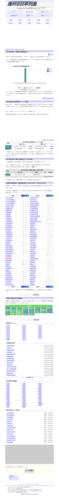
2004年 (43, 310)
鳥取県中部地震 (10, 345)
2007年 (25, 310)
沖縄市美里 (32, 231)
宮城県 (20, 19)
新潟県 (8, 405)
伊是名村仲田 (9, 229)
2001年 (13, 312)
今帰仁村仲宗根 (9, 223)
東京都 (47, 19)
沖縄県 (11, 49)
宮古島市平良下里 (34, 210)
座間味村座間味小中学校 (35, 221)
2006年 (31, 310)
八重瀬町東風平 (9, 234)
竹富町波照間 (33, 253)
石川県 (24, 383)
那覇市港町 (32, 281)
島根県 (24, 406)
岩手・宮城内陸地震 (11, 368)
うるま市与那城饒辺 (10, 203)
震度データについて (14, 477)
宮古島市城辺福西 (34, 208)
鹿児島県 (40, 403)
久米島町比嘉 (9, 219)
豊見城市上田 (33, 275)
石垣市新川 (32, 242)
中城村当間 (8, 214)
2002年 (7, 312)
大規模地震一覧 (14, 15)
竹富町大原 (32, 251)
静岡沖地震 (9, 364)
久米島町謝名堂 (9, 221)
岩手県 (8, 386)
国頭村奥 (8, 270)
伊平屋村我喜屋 (9, 227)
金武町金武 (32, 284)
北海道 (10, 19)
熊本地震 (9, 347)
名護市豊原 (8, 266)
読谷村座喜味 (33, 271)
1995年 (49, 312)
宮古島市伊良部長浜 (34, 204)
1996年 (43, 312)
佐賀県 (40, 396)
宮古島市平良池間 (34, 212)
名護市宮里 (8, 262)
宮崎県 (40, 402)
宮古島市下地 (33, 199)
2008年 (19, 310)
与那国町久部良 (9, 208)
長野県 (24, 388)
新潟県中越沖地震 (11, 371)
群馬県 (8, 397)
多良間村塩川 (9, 275)
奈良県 (24, 402)
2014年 (31, 308)
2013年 (37, 308)
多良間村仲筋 (9, 273)
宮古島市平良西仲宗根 (35, 216)
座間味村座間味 (33, 219)
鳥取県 (24, 405)
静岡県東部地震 (10, 358)
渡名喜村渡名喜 (33, 234)
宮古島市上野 (9, 283)
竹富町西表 (32, 257)
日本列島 (7, 49)
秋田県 (8, 389)
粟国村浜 (32, 264)
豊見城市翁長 (33, 277)
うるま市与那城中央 (10, 199)
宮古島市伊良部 (33, 201)
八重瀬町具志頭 (9, 232)
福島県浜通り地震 (11, 354)
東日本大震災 (10, 362)
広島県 (40, 385)
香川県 (40, 389)
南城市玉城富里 (9, 251)
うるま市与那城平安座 (11, 201)
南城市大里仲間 (9, 245)
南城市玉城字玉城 (10, 249)
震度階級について (13, 476)
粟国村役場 (32, 262)
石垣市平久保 (33, 240)
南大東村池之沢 (9, 258)
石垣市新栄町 (33, 244)
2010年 (7, 310)
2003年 (49, 310)
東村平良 (32, 227)
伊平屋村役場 (9, 225)
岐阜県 (24, 389)
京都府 (29, 23)
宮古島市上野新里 (34, 197)
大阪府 (38, 23)
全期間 (38, 87)
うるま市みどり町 (10, 197)
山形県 (8, 391)
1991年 (25, 314)
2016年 (19, 308)
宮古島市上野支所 (10, 284)
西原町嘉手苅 (33, 270)
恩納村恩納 (32, 223)
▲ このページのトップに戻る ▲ (29, 484)
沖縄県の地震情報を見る (48, 98)
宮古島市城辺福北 (34, 206)
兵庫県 (24, 400)
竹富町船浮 (32, 255)
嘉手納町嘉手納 (9, 268)
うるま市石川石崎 (10, 204)
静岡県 (24, 391)
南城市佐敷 (8, 244)
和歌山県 (24, 403)
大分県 (40, 400)
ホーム (14, 12)
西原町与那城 (33, 268)
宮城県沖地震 (10, 356)
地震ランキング (45, 15)
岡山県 (40, 383)
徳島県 (40, 388)
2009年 (13, 310)
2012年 (43, 308)
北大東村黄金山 (9, 240)
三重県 (24, 394)
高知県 (40, 392)
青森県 (8, 385)
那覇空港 (32, 283)
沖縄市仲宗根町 (33, 229)
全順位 (30, 146)
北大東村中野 (9, 238)
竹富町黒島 (32, 260)
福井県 (24, 385)
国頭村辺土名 (9, 271)
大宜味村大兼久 (9, 277)
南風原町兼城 (9, 260)
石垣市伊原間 (33, 238)
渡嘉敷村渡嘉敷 (33, 236)
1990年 (31, 314)
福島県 (8, 392)
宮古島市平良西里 (34, 218)
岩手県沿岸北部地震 (11, 366)
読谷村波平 (32, 273)
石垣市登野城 (33, 245)
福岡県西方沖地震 (11, 375)
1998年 (31, 312)
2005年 (37, 310)
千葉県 (38, 19)
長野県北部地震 (10, 350)
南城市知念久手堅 (10, 253)
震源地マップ (29, 15)
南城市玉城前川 (9, 247)
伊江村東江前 (9, 231)
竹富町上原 (32, 249)
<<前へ (25, 87)
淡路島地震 (9, 352)
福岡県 (47, 23)
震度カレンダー (45, 12)
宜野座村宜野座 (9, 279)
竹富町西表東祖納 (34, 258)
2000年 (19, 312)
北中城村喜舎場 (9, 236)
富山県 (8, 406)
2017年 (13, 308)
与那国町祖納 (9, 212)
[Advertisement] (29, 36)
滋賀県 (24, 396)
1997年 (37, 312)
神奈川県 (11, 23)
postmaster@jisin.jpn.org (20, 492)
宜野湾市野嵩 (9, 281)
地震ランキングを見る (48, 140)
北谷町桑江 (8, 242)
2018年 (7, 308)
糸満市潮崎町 (33, 266)
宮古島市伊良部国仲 (34, 203)
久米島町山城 (9, 218)
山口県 (40, 386)
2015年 (25, 308)
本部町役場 (32, 225)
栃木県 (8, 396)
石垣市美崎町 (33, 247)
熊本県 (40, 399)
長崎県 (40, 397)
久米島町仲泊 (9, 216)
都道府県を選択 (29, 12)
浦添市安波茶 (33, 232)
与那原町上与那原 (10, 206)
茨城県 (8, 394)
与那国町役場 (9, 210)
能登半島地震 (10, 373)
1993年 (13, 314)
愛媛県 (40, 391)
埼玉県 (29, 19)
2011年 (49, 308)
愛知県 (20, 23)
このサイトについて (14, 479)
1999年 (25, 312)
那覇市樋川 (32, 279)
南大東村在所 (9, 255)
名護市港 (8, 264)
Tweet (51, 54)
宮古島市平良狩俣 (34, 214)
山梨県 (24, 386)
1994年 (7, 314)
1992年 (19, 314)
